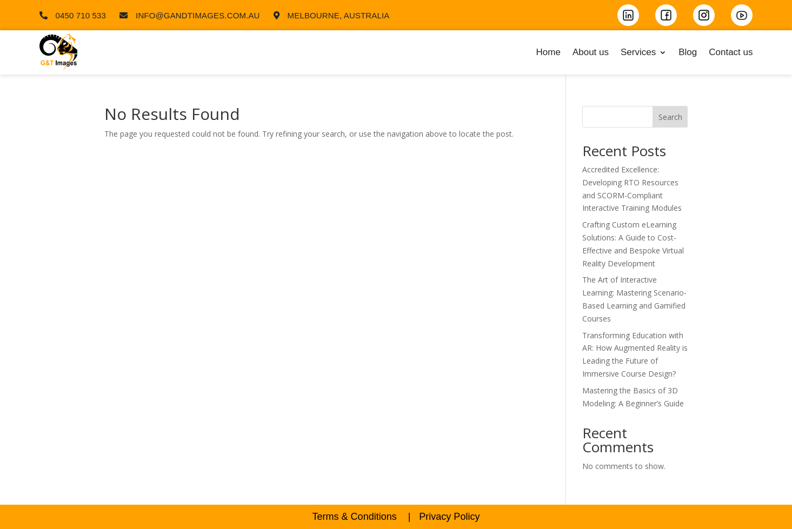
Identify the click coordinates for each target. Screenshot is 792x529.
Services (638, 52)
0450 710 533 (81, 15)
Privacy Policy (449, 516)
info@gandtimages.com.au (198, 15)
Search (670, 117)
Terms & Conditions (354, 516)
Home (548, 52)
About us (591, 52)
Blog (687, 52)
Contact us (731, 52)
